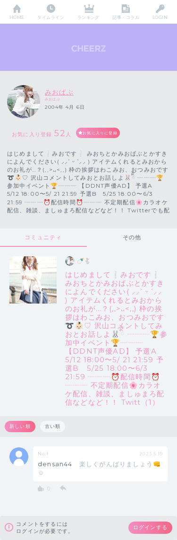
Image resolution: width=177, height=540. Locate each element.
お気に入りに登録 (100, 133)
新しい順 (20, 426)
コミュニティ (43, 237)
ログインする (150, 527)
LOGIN (160, 17)
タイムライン (50, 17)
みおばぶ (59, 92)
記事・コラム (125, 17)
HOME (17, 17)
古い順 (53, 426)
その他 (132, 237)
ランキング (88, 17)
